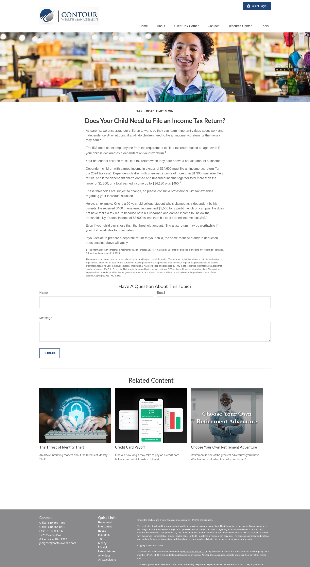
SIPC (156, 555)
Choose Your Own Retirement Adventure (224, 447)
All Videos (104, 555)
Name (43, 292)
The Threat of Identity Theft (61, 447)
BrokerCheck (205, 520)
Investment (105, 526)
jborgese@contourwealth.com (57, 543)
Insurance (104, 534)
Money (102, 543)
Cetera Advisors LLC (194, 551)
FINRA (149, 555)
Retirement (105, 522)
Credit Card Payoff (130, 447)
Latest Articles (106, 551)
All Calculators (107, 559)
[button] (143, 26)
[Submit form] (49, 353)
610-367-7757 (56, 522)
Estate (102, 530)
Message (45, 318)
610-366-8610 (56, 526)
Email (161, 292)
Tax (100, 538)
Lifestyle (103, 547)
